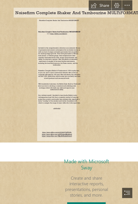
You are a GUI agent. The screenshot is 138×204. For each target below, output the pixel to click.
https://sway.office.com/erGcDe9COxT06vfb (56, 132)
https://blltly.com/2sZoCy (58, 34)
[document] (69, 102)
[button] (100, 5)
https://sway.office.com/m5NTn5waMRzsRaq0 (57, 134)
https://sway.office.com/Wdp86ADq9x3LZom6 (57, 136)
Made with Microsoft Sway (86, 164)
